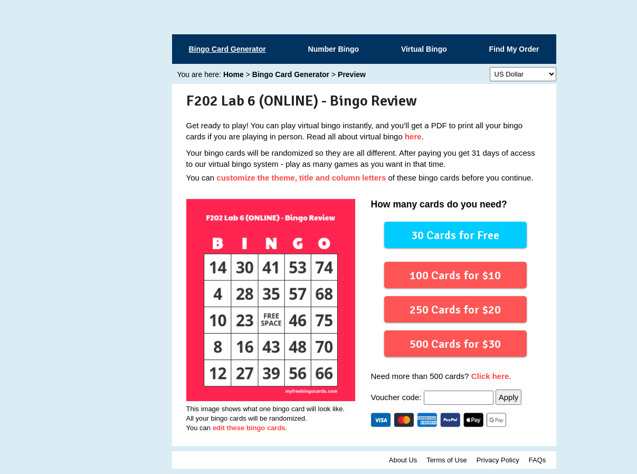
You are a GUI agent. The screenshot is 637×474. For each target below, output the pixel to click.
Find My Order (514, 49)
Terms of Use (446, 460)
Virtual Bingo (424, 49)
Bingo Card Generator (227, 49)
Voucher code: (433, 397)
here (413, 136)
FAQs (537, 460)
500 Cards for (455, 343)
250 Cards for (455, 309)
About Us (403, 460)
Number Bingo (333, 49)
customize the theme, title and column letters (301, 177)
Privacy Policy (498, 460)
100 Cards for (455, 274)
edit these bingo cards (249, 428)
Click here (490, 376)
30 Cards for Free (455, 234)
